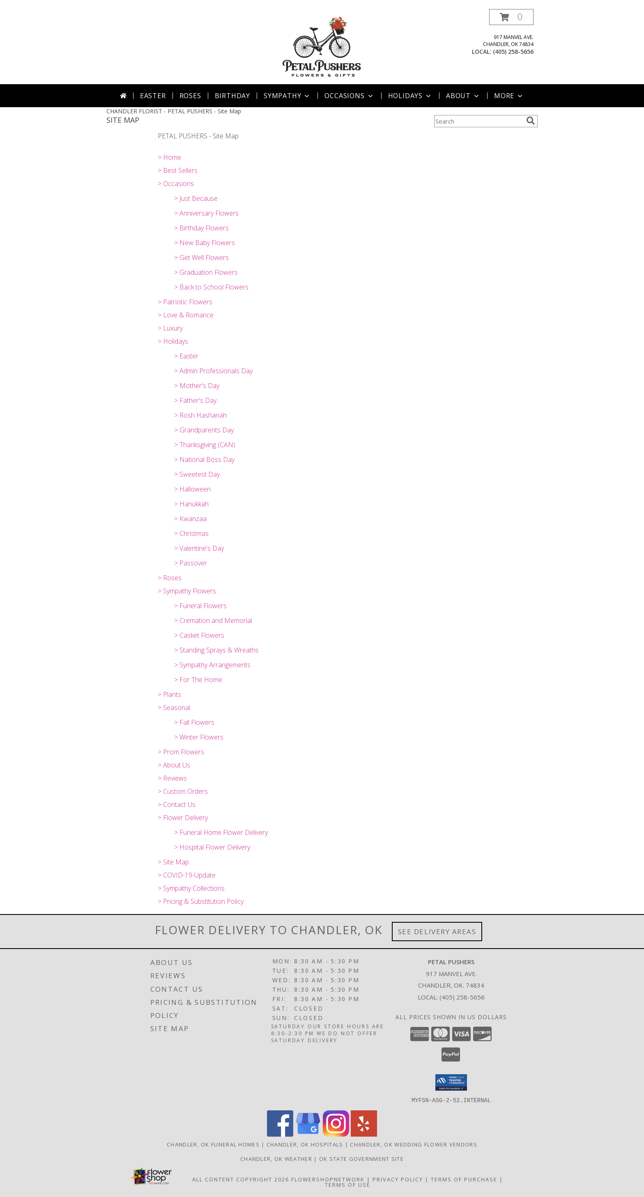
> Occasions (176, 183)
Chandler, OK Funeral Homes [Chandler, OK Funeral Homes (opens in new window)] (213, 1144)
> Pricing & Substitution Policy (201, 901)
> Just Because (196, 198)
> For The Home (198, 679)
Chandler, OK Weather (276, 1158)
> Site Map (173, 861)
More (509, 95)
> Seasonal (174, 707)
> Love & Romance (186, 314)
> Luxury (170, 328)
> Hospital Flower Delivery (212, 847)
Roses (190, 95)
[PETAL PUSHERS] (322, 47)
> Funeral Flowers (200, 605)
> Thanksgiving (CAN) (204, 444)
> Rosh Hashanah (200, 415)
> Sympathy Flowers (187, 590)
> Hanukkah (191, 503)
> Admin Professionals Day (213, 370)
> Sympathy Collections (191, 888)
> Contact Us (177, 804)
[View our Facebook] (280, 1134)
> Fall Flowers (194, 722)
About (463, 95)
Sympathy (287, 95)
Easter (153, 95)
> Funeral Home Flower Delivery (221, 832)
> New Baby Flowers (204, 242)
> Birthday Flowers (201, 227)
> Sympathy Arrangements (212, 664)
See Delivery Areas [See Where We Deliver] (437, 931)
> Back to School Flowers (211, 287)
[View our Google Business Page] (308, 1134)
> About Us (174, 765)
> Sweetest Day (197, 474)
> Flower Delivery (183, 817)
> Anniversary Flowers (206, 213)
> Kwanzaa (190, 518)
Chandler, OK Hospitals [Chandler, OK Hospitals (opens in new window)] (305, 1144)
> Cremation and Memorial (213, 620)
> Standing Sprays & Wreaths (216, 650)
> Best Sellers (178, 170)
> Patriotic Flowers (185, 301)
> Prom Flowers (181, 751)
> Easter (186, 356)
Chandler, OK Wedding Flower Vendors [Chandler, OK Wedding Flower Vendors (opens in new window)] (413, 1144)
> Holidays (173, 341)
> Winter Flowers (198, 737)
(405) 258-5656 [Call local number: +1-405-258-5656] (513, 51)
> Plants (169, 694)
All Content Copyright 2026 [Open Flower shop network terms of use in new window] (240, 1179)
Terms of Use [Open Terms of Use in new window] (347, 1184)
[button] (511, 17)
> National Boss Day (204, 459)
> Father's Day (195, 400)
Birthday (232, 95)
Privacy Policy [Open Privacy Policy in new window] (398, 1179)
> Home (169, 157)
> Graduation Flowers (206, 272)
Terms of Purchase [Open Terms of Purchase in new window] (464, 1179)
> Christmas (191, 533)
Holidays (410, 95)
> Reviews (172, 778)
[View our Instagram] (336, 1134)
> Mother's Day (196, 385)
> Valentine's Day (199, 548)
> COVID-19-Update (187, 875)
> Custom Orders (183, 791)
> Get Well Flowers (201, 257)
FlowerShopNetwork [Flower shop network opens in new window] (328, 1179)
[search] (530, 120)
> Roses (170, 577)
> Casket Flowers (199, 635)
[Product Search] (478, 121)
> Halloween (192, 489)
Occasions (349, 95)
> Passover (190, 562)
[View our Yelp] (364, 1134)
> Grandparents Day (204, 429)
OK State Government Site (361, 1158)
